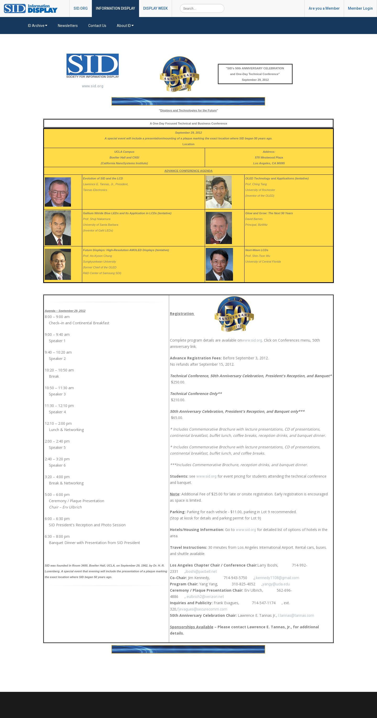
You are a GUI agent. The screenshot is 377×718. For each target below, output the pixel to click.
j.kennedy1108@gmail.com (276, 578)
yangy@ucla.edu (276, 584)
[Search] (202, 8)
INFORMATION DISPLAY (115, 8)
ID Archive (37, 26)
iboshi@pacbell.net (201, 571)
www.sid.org (92, 86)
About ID (125, 26)
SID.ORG (81, 8)
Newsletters (68, 26)
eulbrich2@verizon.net (205, 597)
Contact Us (97, 26)
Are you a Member (324, 8)
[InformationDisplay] (33, 8)
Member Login (360, 8)
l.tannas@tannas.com (296, 615)
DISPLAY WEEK (155, 8)
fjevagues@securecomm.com (202, 609)
